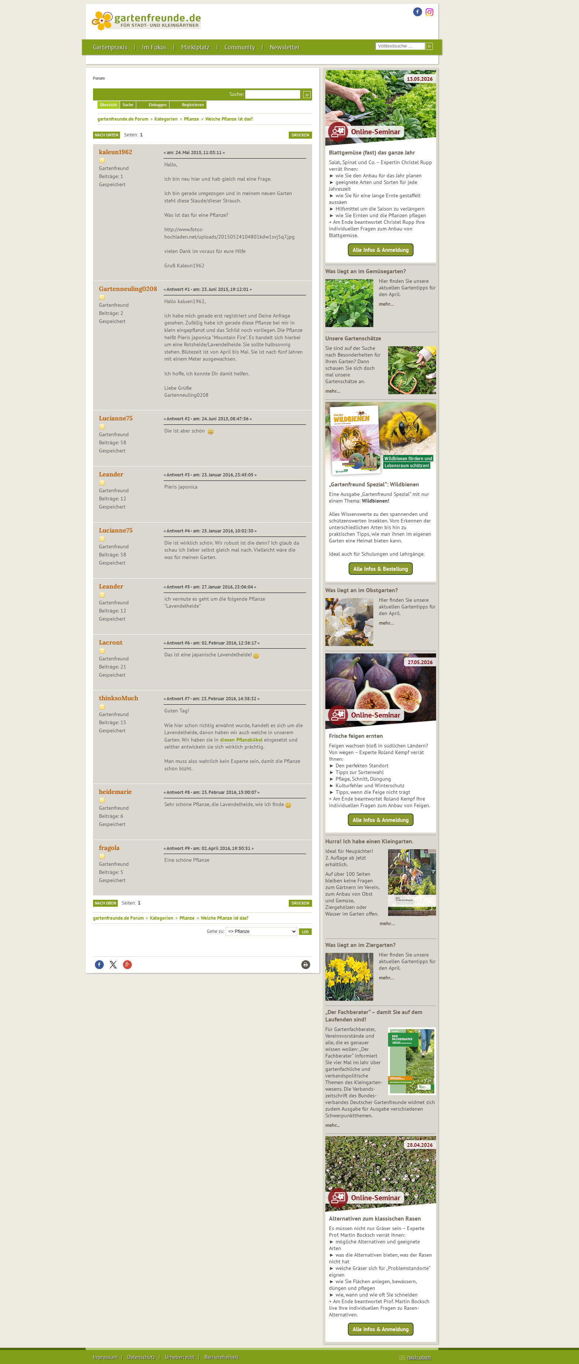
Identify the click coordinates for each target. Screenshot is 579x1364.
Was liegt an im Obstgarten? (361, 590)
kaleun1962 (115, 152)
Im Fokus (154, 47)
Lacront (111, 642)
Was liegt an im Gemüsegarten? (365, 271)
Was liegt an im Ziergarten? (360, 944)
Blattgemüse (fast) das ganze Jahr (372, 152)
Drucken (300, 135)
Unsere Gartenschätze (353, 338)
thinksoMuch (118, 698)
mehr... (332, 1125)
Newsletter (285, 47)
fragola (109, 848)
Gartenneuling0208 (128, 289)
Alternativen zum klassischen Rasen (375, 1218)
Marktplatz (195, 47)
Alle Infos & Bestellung (380, 568)
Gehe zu (215, 931)
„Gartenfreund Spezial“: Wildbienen (374, 484)
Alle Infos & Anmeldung (381, 249)
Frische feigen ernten (356, 735)
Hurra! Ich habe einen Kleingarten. (369, 841)
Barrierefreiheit (222, 1357)
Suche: (236, 94)
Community (240, 47)
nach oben (419, 1357)
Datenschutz (141, 1357)
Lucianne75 (116, 418)
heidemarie (115, 792)
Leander (111, 474)
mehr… (386, 304)
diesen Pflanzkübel (241, 739)
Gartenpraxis (110, 47)
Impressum (105, 1357)
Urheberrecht (180, 1357)
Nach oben (105, 903)
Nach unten (106, 135)
